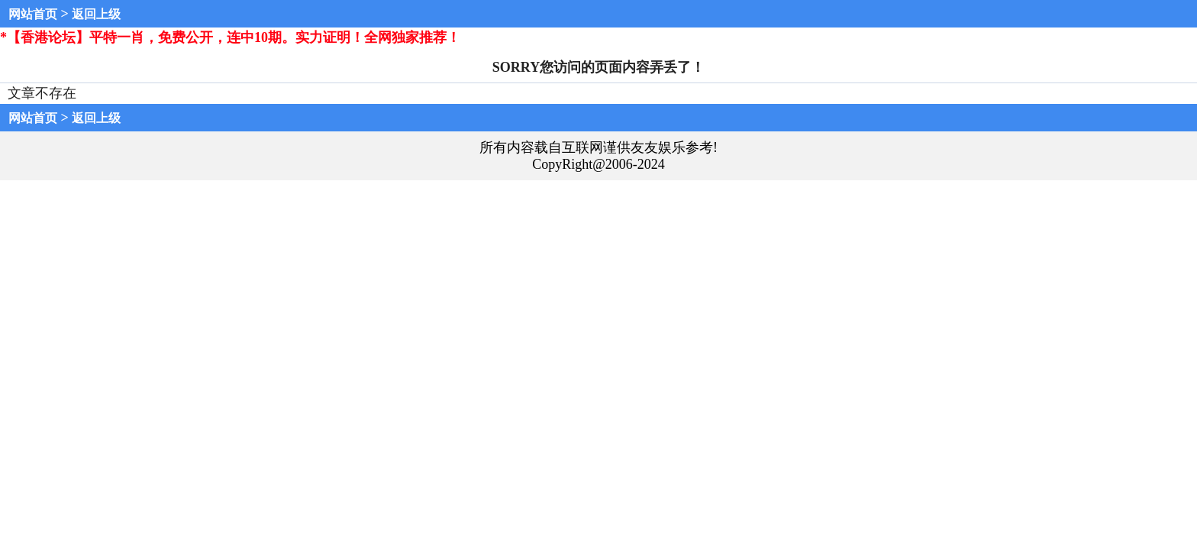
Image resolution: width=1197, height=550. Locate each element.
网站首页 (32, 14)
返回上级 (96, 14)
